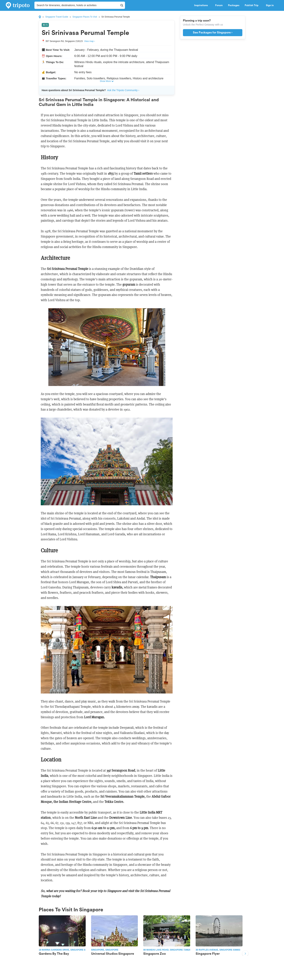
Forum (219, 5)
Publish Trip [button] (252, 5)
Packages (233, 5)
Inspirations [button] (202, 5)
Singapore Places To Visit (84, 17)
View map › (89, 41)
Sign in (270, 5)
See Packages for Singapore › (212, 32)
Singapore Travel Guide (56, 17)
